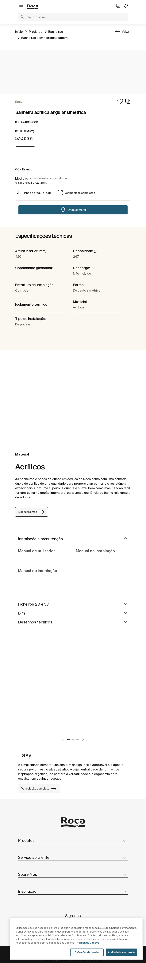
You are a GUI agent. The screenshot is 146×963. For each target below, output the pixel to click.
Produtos (35, 31)
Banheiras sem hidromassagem (44, 37)
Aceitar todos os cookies (121, 952)
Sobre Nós (73, 874)
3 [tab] (77, 739)
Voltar (125, 31)
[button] (22, 17)
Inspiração (73, 891)
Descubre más (31, 512)
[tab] (73, 539)
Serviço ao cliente (73, 857)
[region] (76, 939)
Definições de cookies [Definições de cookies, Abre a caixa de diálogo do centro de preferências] (87, 952)
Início (19, 31)
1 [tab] (68, 739)
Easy (24, 755)
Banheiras (55, 31)
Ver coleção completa (39, 789)
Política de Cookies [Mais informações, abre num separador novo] (88, 942)
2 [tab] (73, 739)
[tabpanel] (19, 687)
